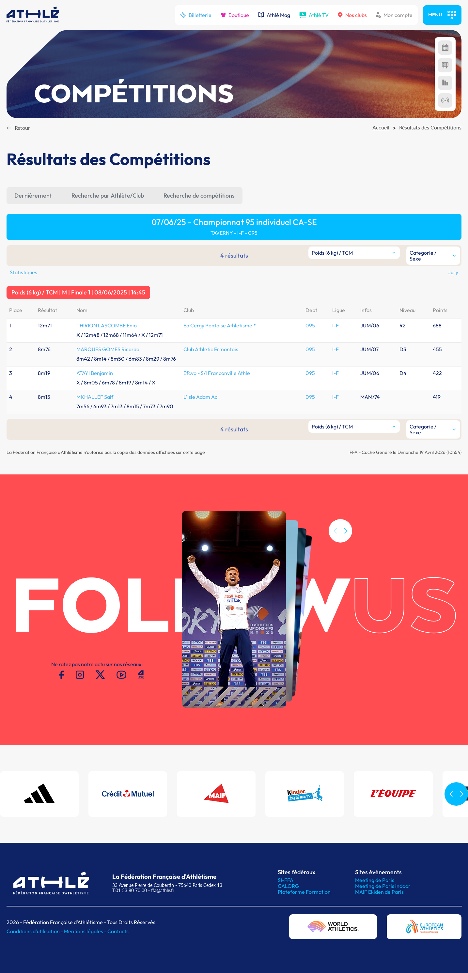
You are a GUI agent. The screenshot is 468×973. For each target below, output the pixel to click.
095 (310, 325)
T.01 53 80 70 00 (129, 890)
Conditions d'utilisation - (35, 931)
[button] (345, 548)
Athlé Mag (274, 15)
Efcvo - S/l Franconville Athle (216, 373)
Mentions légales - (85, 931)
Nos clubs (352, 15)
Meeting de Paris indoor (383, 886)
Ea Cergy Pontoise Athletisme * (219, 325)
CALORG (288, 886)
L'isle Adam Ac (200, 397)
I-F (335, 325)
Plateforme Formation (304, 892)
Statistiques (23, 272)
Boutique (235, 15)
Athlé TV (314, 15)
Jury (453, 272)
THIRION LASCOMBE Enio (106, 325)
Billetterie (195, 15)
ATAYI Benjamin (94, 373)
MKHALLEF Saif (94, 397)
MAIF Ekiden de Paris (379, 892)
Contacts (118, 931)
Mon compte (394, 15)
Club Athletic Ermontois (210, 349)
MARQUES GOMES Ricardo (107, 349)
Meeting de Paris (374, 880)
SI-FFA (285, 880)
